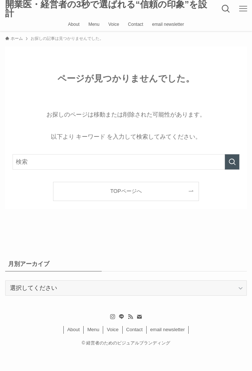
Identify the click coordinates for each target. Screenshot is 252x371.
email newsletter (167, 329)
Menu (93, 329)
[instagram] (112, 316)
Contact (134, 329)
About (73, 329)
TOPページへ (125, 191)
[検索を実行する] (232, 162)
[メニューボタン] (243, 9)
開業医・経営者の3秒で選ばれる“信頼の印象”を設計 (106, 9)
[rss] (130, 316)
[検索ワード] (126, 162)
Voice (113, 329)
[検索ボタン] (226, 9)
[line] (121, 316)
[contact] (139, 316)
